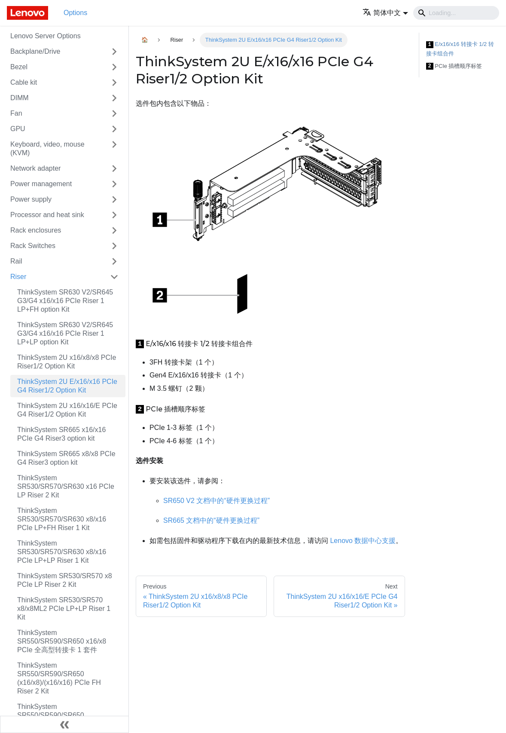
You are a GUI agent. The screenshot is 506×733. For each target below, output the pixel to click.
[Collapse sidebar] (64, 724)
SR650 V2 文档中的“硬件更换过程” (216, 500)
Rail (16, 261)
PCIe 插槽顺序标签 (454, 66)
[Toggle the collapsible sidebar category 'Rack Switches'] (114, 246)
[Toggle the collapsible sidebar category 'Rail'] (114, 261)
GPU (17, 128)
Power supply (31, 199)
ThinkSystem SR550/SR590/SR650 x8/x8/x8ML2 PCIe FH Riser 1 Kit (67, 715)
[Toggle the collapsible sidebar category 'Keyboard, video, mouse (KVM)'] (114, 149)
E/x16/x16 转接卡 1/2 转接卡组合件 (460, 49)
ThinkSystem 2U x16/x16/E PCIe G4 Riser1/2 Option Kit (67, 410)
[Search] (456, 13)
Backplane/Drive (35, 51)
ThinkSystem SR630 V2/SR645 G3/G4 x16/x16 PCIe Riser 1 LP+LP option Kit (65, 333)
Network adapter (35, 168)
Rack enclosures (35, 230)
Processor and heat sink (47, 214)
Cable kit (23, 82)
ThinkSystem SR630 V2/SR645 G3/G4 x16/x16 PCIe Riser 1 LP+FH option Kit (65, 300)
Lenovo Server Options (45, 36)
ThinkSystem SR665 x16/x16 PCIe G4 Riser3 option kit (61, 434)
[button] (385, 12)
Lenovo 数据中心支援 (363, 540)
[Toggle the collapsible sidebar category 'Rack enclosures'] (114, 230)
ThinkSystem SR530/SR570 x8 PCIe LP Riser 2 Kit (64, 580)
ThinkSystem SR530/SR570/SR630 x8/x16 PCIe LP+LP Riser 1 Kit (61, 552)
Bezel (18, 67)
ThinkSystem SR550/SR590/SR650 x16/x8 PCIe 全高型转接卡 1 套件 (61, 641)
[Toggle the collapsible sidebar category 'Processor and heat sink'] (114, 215)
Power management (41, 183)
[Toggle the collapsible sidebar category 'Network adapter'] (114, 168)
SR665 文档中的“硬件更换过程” (211, 520)
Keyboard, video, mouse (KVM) (47, 148)
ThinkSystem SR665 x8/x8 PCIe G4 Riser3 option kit (66, 458)
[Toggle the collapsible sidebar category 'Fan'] (114, 113)
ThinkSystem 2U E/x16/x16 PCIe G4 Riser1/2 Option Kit (67, 386)
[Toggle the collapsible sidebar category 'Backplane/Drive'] (114, 51)
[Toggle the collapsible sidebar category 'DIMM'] (114, 98)
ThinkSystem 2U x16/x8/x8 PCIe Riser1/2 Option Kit (66, 362)
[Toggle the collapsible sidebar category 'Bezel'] (114, 67)
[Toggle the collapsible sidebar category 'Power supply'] (114, 199)
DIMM (19, 97)
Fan (16, 113)
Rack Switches (32, 245)
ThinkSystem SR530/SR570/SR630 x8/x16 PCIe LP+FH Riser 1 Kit (61, 519)
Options (75, 12)
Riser (18, 276)
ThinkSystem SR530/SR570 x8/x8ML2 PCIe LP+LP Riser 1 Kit (63, 608)
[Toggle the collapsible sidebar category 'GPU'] (114, 129)
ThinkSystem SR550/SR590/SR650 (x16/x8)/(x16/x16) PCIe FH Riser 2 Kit (59, 678)
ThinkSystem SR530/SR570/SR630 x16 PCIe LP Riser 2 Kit (65, 486)
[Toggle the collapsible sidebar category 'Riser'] (114, 277)
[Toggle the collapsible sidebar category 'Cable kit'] (114, 82)
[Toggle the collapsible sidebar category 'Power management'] (114, 184)
